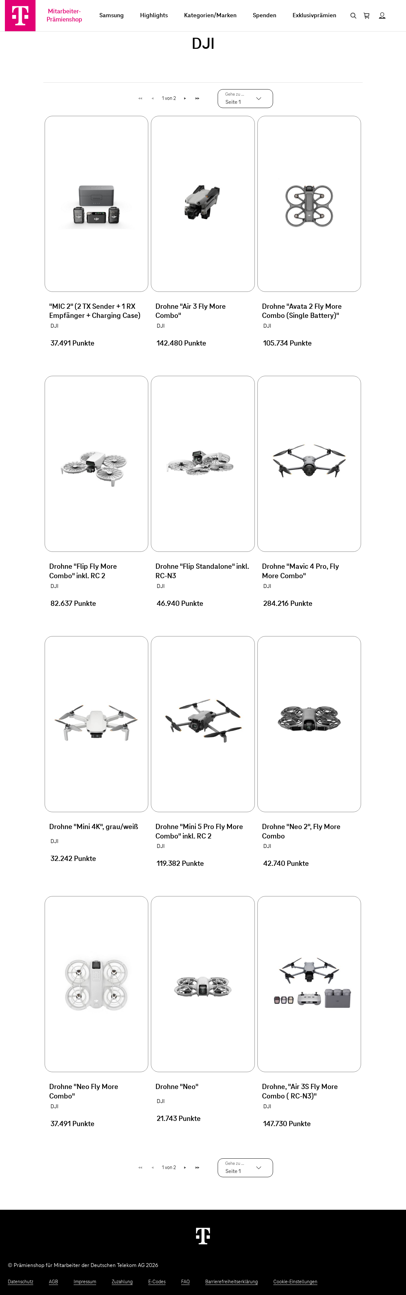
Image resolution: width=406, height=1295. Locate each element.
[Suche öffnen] (352, 16)
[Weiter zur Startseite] (203, 1235)
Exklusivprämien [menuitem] (314, 15)
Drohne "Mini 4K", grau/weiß (93, 827)
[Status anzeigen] (382, 16)
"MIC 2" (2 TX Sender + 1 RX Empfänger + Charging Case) (94, 311)
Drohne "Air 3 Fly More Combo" (190, 311)
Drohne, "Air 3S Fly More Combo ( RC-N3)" (300, 1091)
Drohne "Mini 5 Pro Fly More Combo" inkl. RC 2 (199, 831)
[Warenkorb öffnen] (366, 16)
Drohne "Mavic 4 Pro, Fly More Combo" (300, 571)
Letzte (198, 98)
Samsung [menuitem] (111, 15)
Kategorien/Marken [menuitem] (210, 15)
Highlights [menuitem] (154, 15)
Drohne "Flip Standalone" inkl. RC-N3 (202, 571)
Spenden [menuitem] (264, 15)
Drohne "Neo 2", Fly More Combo (301, 831)
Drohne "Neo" (176, 1087)
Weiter (185, 98)
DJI (54, 326)
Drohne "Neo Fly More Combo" (83, 1091)
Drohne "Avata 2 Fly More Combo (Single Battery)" (302, 311)
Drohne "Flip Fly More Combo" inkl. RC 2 (83, 571)
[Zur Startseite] (20, 15)
